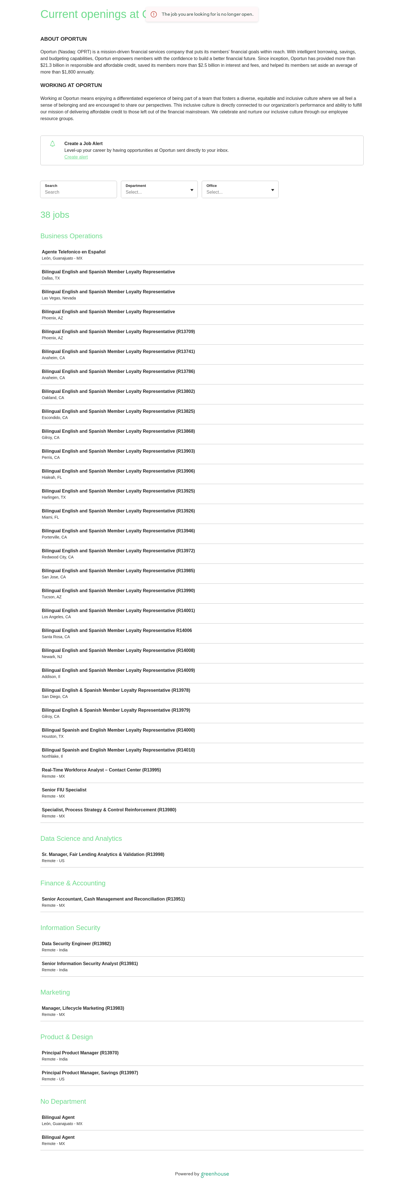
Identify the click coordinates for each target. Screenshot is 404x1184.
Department (136, 186)
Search (51, 186)
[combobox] (126, 192)
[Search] (78, 193)
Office (211, 186)
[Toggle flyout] (192, 190)
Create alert (76, 157)
